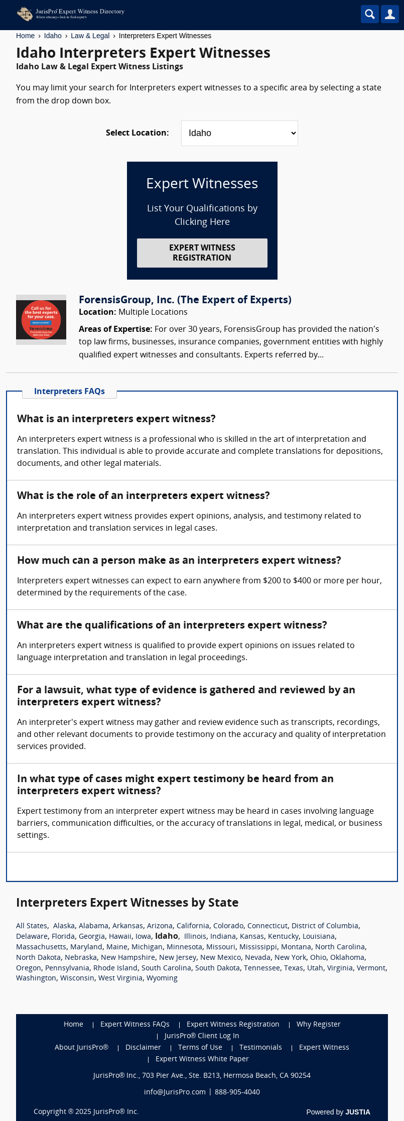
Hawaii (120, 937)
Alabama (93, 926)
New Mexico (220, 958)
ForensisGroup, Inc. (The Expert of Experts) (185, 301)
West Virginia (120, 978)
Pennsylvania (67, 968)
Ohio (318, 958)
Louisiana (319, 937)
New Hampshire (128, 958)
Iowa (143, 937)
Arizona (160, 926)
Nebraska (81, 958)
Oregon (28, 968)
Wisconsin (77, 978)
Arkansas (127, 926)
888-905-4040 (237, 1092)
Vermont (371, 968)
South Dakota (217, 968)
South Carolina (166, 968)
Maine (116, 947)
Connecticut (267, 926)
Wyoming (162, 978)
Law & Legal (90, 36)
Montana (296, 947)
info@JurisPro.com (175, 1092)
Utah (315, 968)
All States (31, 926)
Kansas (252, 937)
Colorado (228, 926)
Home (25, 36)
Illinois (195, 937)
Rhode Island (115, 968)
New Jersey (177, 958)
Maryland (86, 947)
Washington (36, 978)
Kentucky (283, 937)
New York (290, 958)
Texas (293, 968)
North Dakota (38, 958)
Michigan (147, 947)
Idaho (53, 36)
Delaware (32, 937)
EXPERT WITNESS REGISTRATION (202, 253)
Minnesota (184, 947)
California (193, 926)
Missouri (220, 947)
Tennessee (262, 968)
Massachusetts (41, 947)
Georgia (92, 937)
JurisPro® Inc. (116, 1112)
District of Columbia (325, 926)
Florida (63, 937)
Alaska (64, 926)
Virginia (340, 968)
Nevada (258, 958)
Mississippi (258, 947)
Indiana (223, 937)
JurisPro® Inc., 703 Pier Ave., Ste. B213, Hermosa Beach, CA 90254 (202, 1076)
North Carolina (340, 947)
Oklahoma (347, 958)
